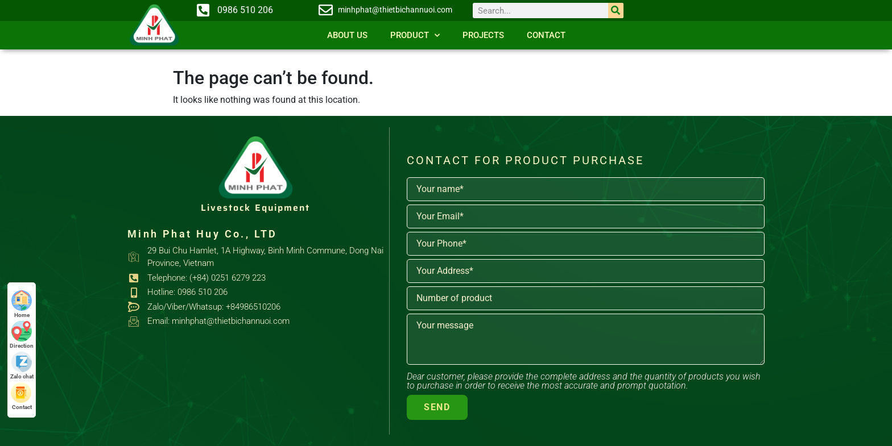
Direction (22, 335)
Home (21, 304)
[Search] (615, 10)
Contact (546, 35)
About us (347, 35)
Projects (483, 35)
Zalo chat (22, 366)
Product (415, 35)
